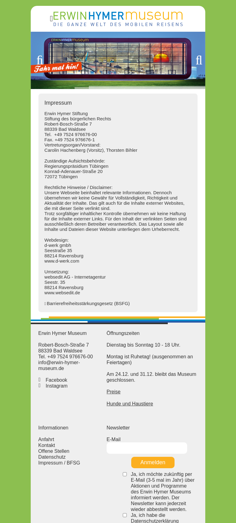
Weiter (221, 68)
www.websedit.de (37, 298)
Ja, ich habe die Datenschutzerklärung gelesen (168, 494)
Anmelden (148, 451)
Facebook (31, 380)
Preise (109, 385)
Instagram (32, 385)
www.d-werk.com (37, 266)
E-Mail (109, 436)
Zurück (15, 68)
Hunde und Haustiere (125, 397)
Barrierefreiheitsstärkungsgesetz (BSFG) (63, 309)
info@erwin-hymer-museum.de (47, 368)
